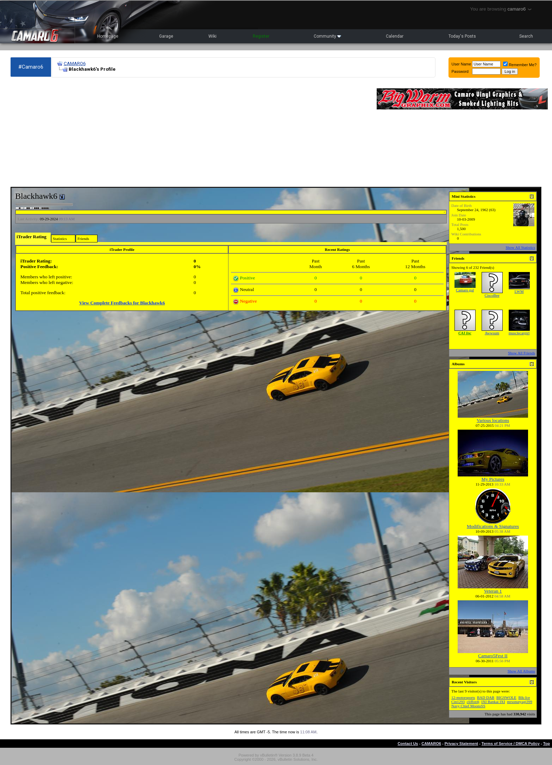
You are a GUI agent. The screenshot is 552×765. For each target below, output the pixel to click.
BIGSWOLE (506, 697)
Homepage (107, 36)
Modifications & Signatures (493, 526)
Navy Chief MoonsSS (468, 706)
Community (327, 36)
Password (460, 71)
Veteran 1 (493, 591)
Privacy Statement (461, 743)
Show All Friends (521, 353)
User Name (461, 64)
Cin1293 (458, 702)
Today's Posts (462, 36)
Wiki (212, 36)
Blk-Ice (524, 697)
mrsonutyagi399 (519, 702)
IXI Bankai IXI (493, 702)
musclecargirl (519, 333)
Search (526, 36)
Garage (166, 36)
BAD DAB (485, 697)
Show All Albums (521, 671)
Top (546, 743)
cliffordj (473, 702)
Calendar (394, 36)
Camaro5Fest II (492, 655)
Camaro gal (465, 290)
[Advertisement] (190, 132)
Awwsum (492, 333)
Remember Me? (520, 65)
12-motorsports (463, 697)
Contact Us (407, 743)
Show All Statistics (520, 247)
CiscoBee (491, 295)
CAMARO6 (75, 63)
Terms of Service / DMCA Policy (511, 743)
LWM (518, 291)
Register (261, 36)
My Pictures (493, 479)
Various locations (493, 420)
